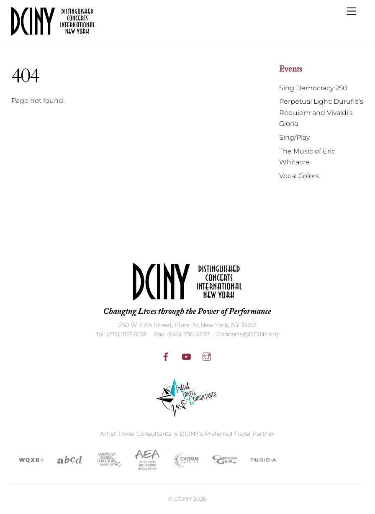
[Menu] (351, 11)
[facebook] (165, 356)
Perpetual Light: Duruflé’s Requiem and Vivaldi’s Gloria (321, 112)
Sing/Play (294, 137)
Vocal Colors (299, 176)
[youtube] (186, 356)
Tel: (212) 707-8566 (121, 334)
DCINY (183, 498)
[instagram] (206, 356)
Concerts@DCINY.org (247, 334)
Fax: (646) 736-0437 (182, 334)
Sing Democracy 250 (313, 88)
